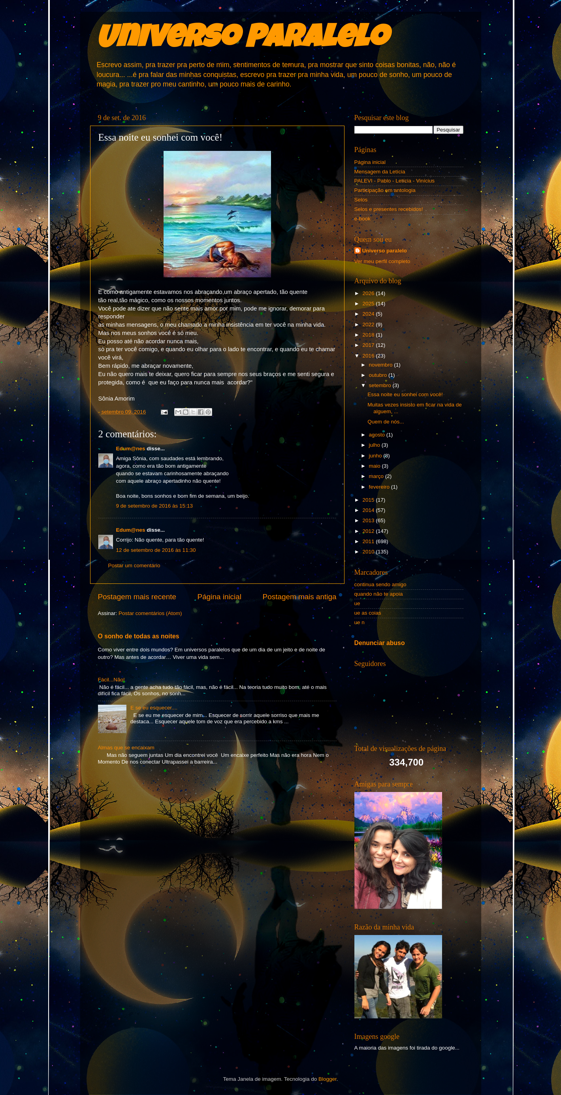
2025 (369, 304)
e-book (362, 219)
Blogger (327, 1079)
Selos (361, 200)
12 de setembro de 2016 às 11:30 (156, 550)
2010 (369, 552)
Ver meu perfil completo (382, 261)
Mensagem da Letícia (379, 172)
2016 (369, 356)
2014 (369, 510)
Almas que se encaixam (126, 748)
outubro (379, 375)
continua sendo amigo (380, 584)
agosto (377, 435)
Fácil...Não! (111, 680)
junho (376, 456)
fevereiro (380, 487)
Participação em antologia (385, 190)
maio (375, 466)
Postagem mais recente (137, 597)
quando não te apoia (378, 594)
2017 (369, 345)
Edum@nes (130, 449)
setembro (381, 385)
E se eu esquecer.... (153, 708)
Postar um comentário (134, 565)
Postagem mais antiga (300, 597)
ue (357, 603)
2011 (369, 541)
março (377, 476)
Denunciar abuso (379, 643)
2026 (369, 293)
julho (375, 445)
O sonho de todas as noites (138, 636)
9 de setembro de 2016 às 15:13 (154, 506)
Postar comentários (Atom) (150, 613)
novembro (381, 365)
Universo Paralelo (242, 40)
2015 (369, 500)
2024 (369, 314)
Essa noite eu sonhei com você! (405, 394)
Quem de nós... (385, 422)
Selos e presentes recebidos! (388, 209)
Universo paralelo (384, 251)
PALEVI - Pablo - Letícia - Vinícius (394, 181)
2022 (369, 324)
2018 (369, 335)
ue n (359, 622)
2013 (369, 520)
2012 (369, 531)
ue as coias (367, 613)
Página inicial (219, 597)
